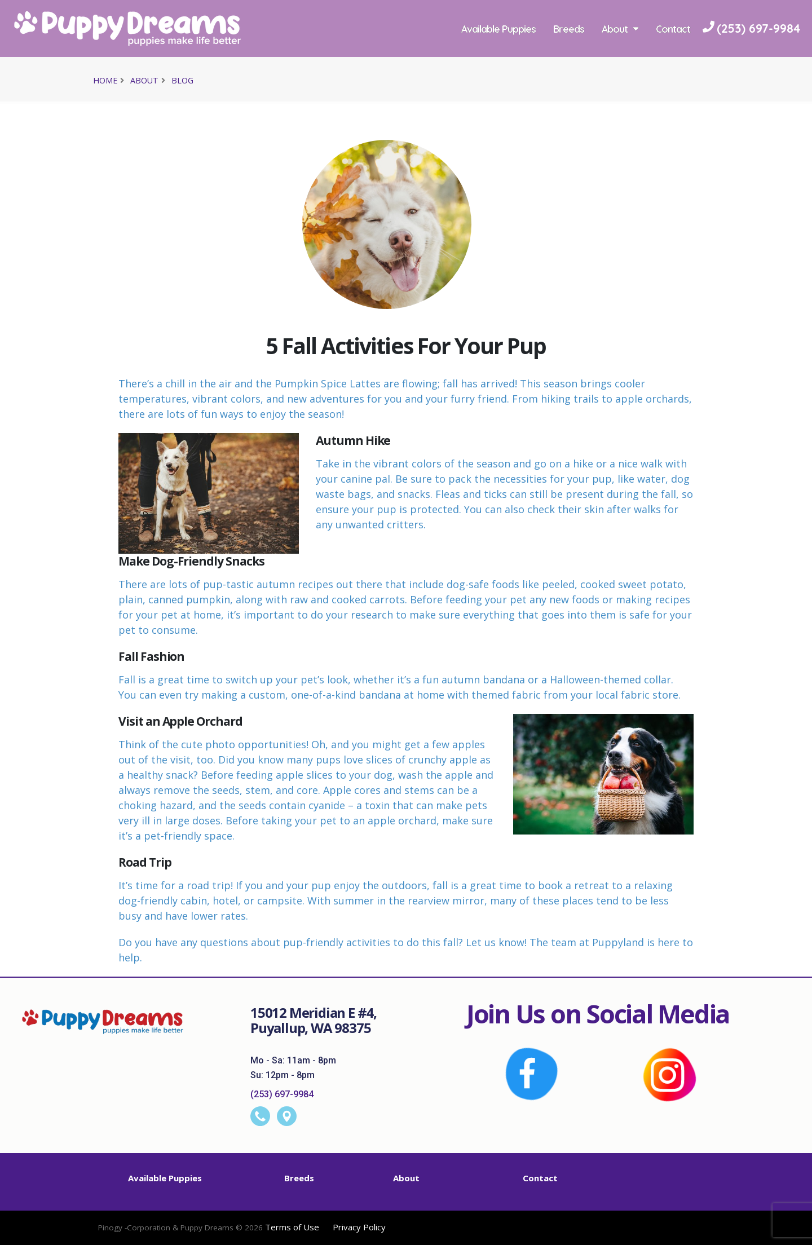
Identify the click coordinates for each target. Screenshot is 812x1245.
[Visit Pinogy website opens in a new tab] (180, 1232)
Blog (182, 80)
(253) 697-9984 (282, 1094)
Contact (673, 29)
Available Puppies (498, 29)
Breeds (568, 29)
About (620, 29)
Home (105, 80)
